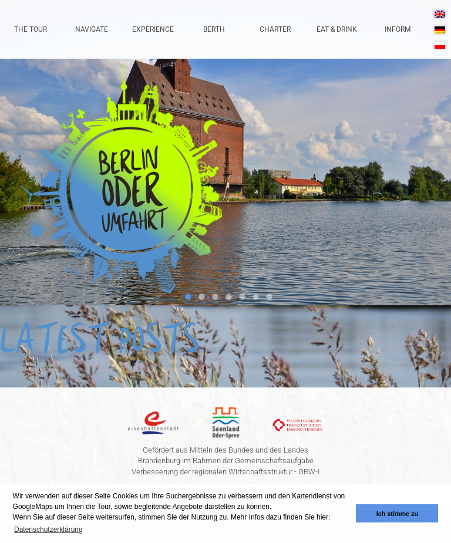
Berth (214, 29)
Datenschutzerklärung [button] (48, 529)
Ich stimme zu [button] (397, 513)
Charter (275, 29)
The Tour (30, 29)
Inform (397, 29)
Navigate (91, 29)
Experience (153, 29)
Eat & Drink (337, 29)
